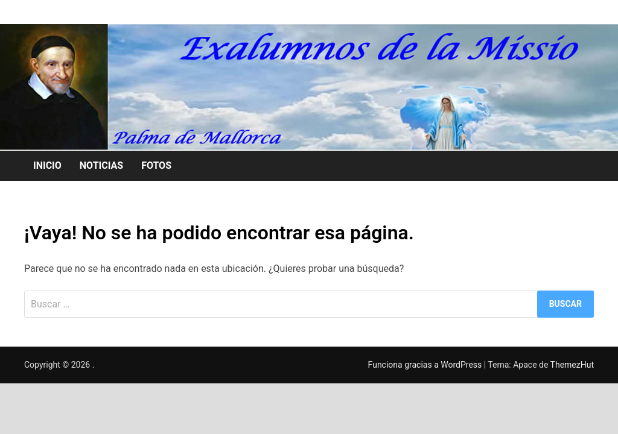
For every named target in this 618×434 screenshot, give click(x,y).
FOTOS (156, 165)
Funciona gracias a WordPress (426, 365)
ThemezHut (572, 365)
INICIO (47, 165)
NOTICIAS (101, 165)
